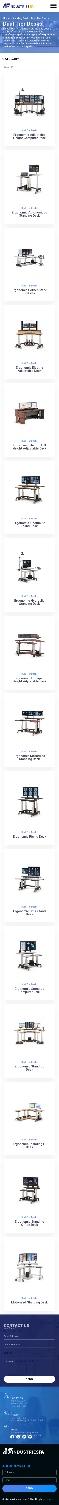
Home (6, 18)
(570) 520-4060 (18, 1413)
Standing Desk (20, 18)
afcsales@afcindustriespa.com (26, 1442)
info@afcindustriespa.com (24, 1439)
